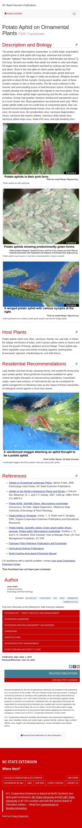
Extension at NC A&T (14, 783)
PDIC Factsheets (31, 34)
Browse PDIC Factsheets (65, 680)
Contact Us (72, 783)
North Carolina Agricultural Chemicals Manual (32, 553)
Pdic (55, 598)
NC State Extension (19, 762)
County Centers (55, 783)
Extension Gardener (17, 619)
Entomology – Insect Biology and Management (32, 613)
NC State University (43, 797)
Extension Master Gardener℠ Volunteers (29, 625)
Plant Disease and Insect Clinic (23, 649)
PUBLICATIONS (13, 13)
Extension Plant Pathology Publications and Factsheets (38, 543)
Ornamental (73, 598)
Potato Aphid (45, 598)
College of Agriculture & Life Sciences (23, 778)
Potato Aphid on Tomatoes (22, 515)
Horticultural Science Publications (26, 548)
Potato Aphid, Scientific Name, (38, 503)
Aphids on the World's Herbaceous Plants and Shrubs (37, 491)
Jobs (29, 783)
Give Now (39, 783)
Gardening (11, 631)
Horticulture (12, 637)
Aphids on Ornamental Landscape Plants (30, 483)
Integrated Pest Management (22, 643)
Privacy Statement (19, 816)
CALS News (73, 778)
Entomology (31, 598)
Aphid (62, 598)
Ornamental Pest (70, 602)
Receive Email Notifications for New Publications (41, 735)
